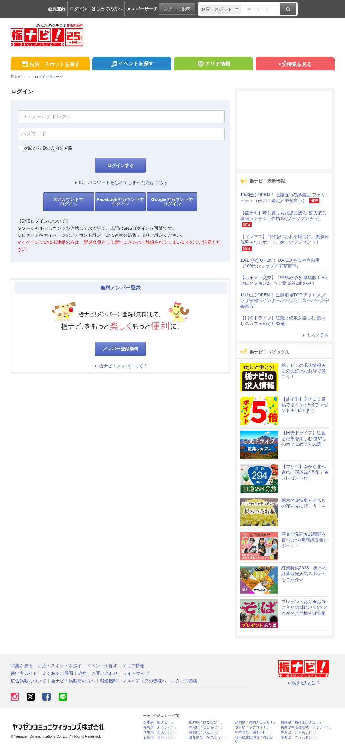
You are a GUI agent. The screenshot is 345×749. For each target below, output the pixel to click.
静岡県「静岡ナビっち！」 (256, 722)
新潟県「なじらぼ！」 (206, 727)
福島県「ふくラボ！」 (160, 727)
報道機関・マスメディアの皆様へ (133, 680)
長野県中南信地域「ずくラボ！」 (307, 727)
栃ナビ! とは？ (303, 682)
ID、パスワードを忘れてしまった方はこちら (120, 182)
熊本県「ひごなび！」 (206, 722)
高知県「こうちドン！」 (300, 737)
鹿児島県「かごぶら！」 (208, 737)
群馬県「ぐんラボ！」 (160, 732)
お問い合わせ (104, 673)
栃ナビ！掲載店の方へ (73, 680)
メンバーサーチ (141, 8)
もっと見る (315, 335)
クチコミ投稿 (177, 8)
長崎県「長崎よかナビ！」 (302, 722)
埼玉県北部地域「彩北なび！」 (254, 739)
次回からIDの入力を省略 (48, 148)
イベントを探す (132, 64)
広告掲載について (28, 680)
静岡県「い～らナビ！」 (300, 732)
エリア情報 (213, 64)
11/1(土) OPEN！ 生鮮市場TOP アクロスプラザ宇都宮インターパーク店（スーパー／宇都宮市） (284, 300)
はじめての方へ (106, 8)
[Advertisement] (284, 130)
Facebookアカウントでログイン (120, 201)
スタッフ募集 (184, 680)
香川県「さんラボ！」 (206, 732)
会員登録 (56, 8)
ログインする (120, 165)
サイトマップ (136, 673)
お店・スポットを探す (50, 64)
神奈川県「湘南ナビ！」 (254, 732)
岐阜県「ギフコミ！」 (252, 727)
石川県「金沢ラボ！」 (160, 737)
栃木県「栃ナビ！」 (159, 722)
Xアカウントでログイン (68, 201)
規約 (82, 673)
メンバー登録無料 (120, 348)
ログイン (78, 8)
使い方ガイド (24, 673)
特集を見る (295, 64)
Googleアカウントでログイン (172, 201)
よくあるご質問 (57, 673)
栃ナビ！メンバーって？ (120, 365)
